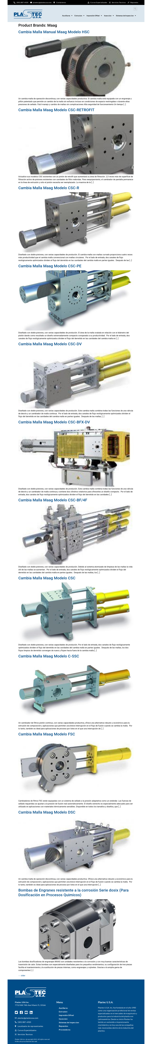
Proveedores (64, 1029)
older (21, 975)
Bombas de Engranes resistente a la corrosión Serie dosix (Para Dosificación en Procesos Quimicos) (73, 892)
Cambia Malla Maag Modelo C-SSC (48, 656)
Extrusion (79, 16)
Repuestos (63, 1026)
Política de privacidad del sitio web (26, 1041)
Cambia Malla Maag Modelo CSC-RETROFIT (56, 110)
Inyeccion (109, 16)
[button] (135, 8)
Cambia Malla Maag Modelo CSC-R (48, 188)
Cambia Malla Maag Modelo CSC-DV (50, 344)
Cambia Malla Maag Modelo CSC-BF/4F (52, 500)
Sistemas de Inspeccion (126, 16)
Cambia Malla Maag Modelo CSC (46, 578)
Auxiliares (67, 16)
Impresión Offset (94, 16)
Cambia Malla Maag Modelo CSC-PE (49, 266)
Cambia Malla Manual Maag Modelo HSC (53, 32)
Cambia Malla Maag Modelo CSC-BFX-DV (54, 422)
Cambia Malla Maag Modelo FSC (46, 734)
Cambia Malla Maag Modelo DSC (46, 812)
